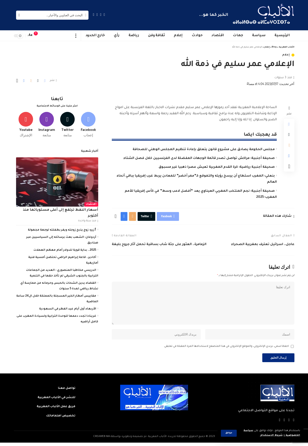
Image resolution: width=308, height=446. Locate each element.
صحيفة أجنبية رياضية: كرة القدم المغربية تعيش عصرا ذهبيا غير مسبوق (217, 167)
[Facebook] (104, 15)
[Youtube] (26, 124)
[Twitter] (101, 15)
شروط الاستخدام (270, 435)
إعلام (286, 55)
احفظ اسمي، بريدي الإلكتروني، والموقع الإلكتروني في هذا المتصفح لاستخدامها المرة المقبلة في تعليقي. (226, 349)
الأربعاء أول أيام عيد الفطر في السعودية (67, 308)
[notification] (38, 35)
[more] (76, 35)
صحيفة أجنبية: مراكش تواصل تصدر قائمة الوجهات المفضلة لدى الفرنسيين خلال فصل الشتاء (199, 158)
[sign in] (45, 35)
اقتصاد (91, 203)
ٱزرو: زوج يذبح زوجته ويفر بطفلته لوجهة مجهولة (62, 229)
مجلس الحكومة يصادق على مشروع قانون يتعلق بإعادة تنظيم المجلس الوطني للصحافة (204, 149)
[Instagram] (94, 15)
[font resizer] (30, 36)
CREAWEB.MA (101, 439)
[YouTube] (97, 15)
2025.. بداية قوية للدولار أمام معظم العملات (64, 249)
